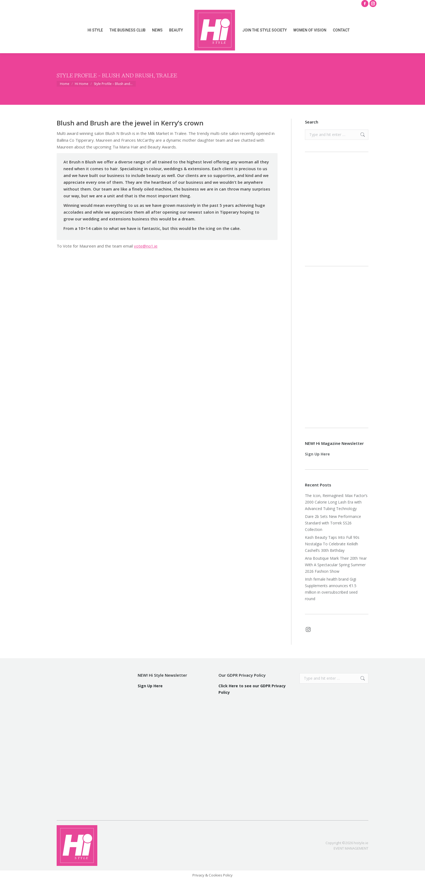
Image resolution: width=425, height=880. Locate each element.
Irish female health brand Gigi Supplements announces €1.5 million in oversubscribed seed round (331, 589)
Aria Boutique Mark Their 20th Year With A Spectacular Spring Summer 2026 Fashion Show (336, 565)
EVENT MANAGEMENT (351, 848)
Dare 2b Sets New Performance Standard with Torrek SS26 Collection (333, 523)
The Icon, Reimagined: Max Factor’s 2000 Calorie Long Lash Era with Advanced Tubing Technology (336, 502)
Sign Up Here (317, 454)
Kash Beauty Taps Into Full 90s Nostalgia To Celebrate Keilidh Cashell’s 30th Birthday (332, 544)
